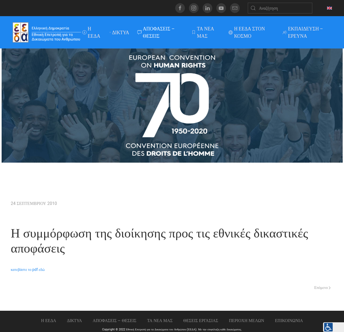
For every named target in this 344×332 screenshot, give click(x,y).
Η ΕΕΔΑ (91, 32)
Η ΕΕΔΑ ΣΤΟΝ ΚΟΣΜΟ (246, 32)
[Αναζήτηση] (280, 8)
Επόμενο (322, 287)
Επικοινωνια (289, 320)
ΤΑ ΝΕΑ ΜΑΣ (202, 32)
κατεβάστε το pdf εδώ (28, 269)
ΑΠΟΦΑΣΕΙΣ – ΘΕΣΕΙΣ (156, 32)
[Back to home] (46, 32)
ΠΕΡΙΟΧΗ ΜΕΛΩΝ (246, 320)
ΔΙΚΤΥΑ (119, 32)
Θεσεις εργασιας (200, 320)
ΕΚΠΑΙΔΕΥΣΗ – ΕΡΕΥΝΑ (302, 32)
